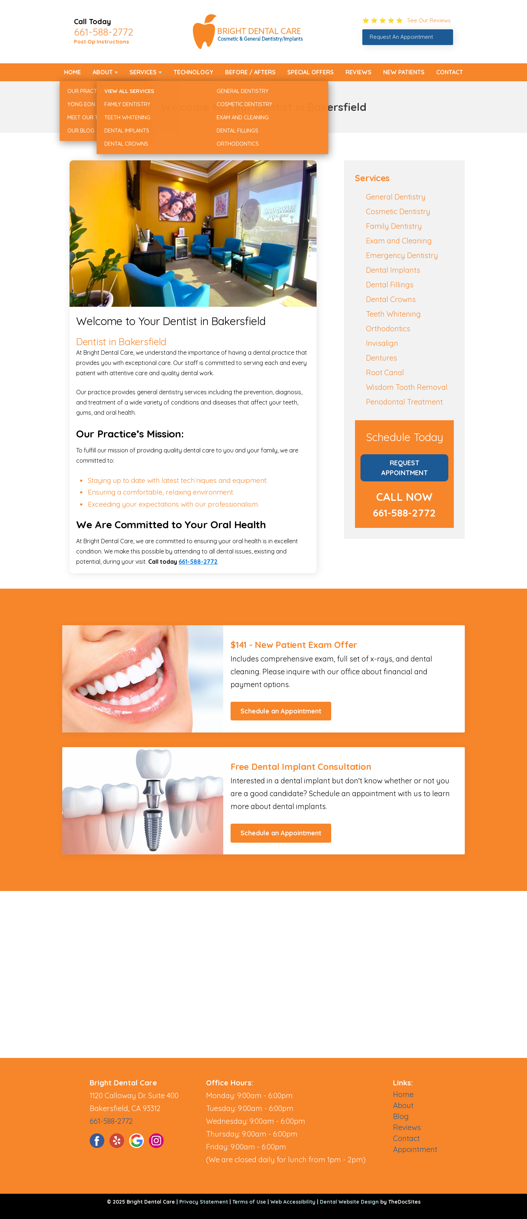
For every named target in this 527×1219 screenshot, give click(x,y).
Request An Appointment (401, 36)
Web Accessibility (292, 1202)
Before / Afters (250, 72)
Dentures (381, 357)
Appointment (415, 1149)
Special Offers (310, 72)
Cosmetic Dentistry (398, 211)
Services (143, 72)
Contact (449, 72)
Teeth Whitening (393, 313)
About (103, 72)
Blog (401, 1116)
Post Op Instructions (101, 41)
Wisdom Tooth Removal (407, 387)
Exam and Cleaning (399, 240)
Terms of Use (249, 1202)
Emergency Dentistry (402, 255)
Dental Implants (393, 270)
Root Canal (385, 372)
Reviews (358, 72)
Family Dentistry (394, 226)
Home (72, 72)
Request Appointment (404, 468)
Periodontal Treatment (404, 401)
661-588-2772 (103, 32)
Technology (193, 72)
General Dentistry (396, 196)
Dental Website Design (349, 1202)
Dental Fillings (390, 284)
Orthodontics (388, 328)
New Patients (404, 72)
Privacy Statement (203, 1202)
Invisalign (382, 343)
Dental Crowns (391, 299)
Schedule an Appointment (280, 711)
